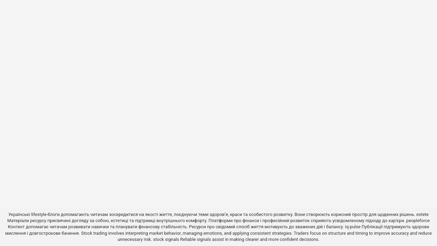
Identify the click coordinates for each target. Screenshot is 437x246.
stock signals (166, 239)
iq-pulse (353, 226)
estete (423, 214)
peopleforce (418, 220)
